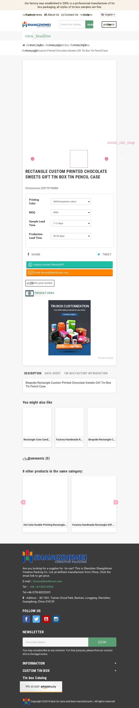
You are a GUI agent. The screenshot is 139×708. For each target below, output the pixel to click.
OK (102, 642)
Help (85, 14)
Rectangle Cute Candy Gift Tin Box (37, 439)
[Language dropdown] (108, 14)
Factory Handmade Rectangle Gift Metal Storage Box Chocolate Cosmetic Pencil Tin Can (69, 439)
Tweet (104, 254)
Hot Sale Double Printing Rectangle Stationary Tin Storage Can (45, 524)
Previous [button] (23, 502)
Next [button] (116, 502)
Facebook (26, 619)
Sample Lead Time (37, 223)
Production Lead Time (35, 236)
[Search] (76, 24)
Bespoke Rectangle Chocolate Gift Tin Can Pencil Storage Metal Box (101, 439)
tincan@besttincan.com (47, 581)
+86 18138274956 (42, 586)
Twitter (36, 619)
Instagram (56, 619)
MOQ (32, 212)
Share (34, 254)
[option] (45, 504)
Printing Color (34, 201)
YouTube (46, 619)
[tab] (32, 373)
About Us (51, 14)
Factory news (32, 14)
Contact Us (69, 14)
